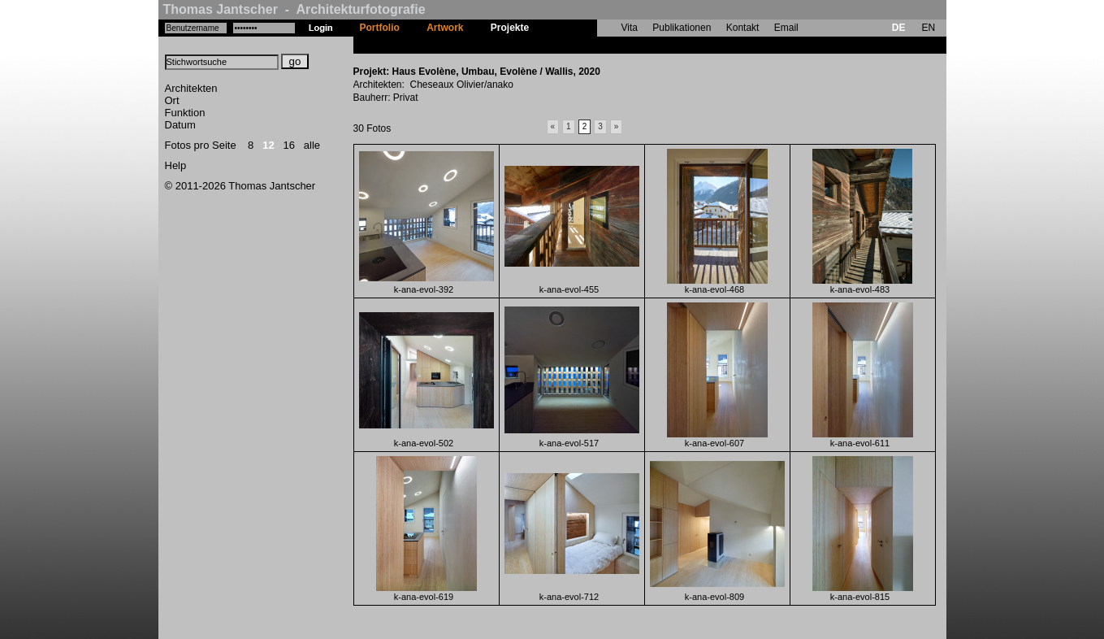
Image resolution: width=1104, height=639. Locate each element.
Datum (180, 125)
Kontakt (743, 27)
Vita (629, 27)
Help (176, 165)
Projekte (510, 27)
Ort (172, 100)
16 (289, 145)
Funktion (185, 112)
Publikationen (681, 27)
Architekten (191, 88)
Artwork (444, 27)
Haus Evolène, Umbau (594, 44)
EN (928, 27)
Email (786, 27)
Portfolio (380, 27)
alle (312, 145)
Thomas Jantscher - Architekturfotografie (294, 9)
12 (268, 145)
